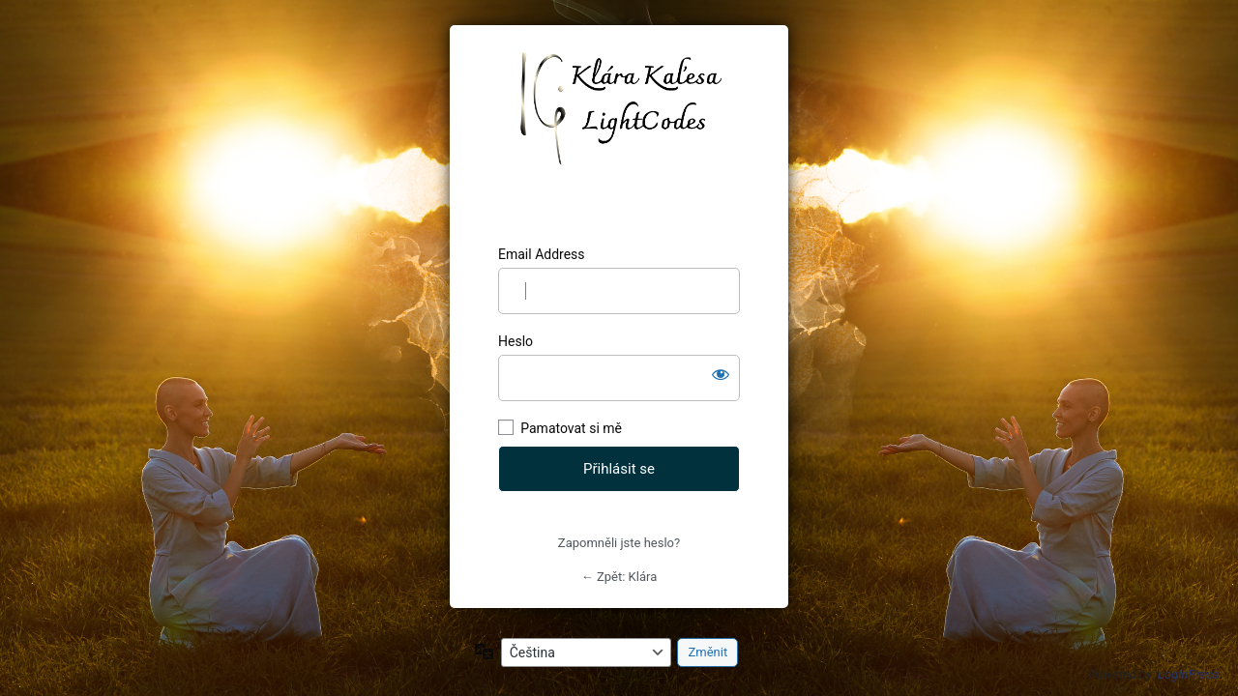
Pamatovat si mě (571, 428)
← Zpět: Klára (619, 576)
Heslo (515, 341)
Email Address (541, 254)
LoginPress (1188, 674)
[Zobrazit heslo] (720, 374)
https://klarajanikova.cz (619, 135)
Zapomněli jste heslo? (619, 543)
